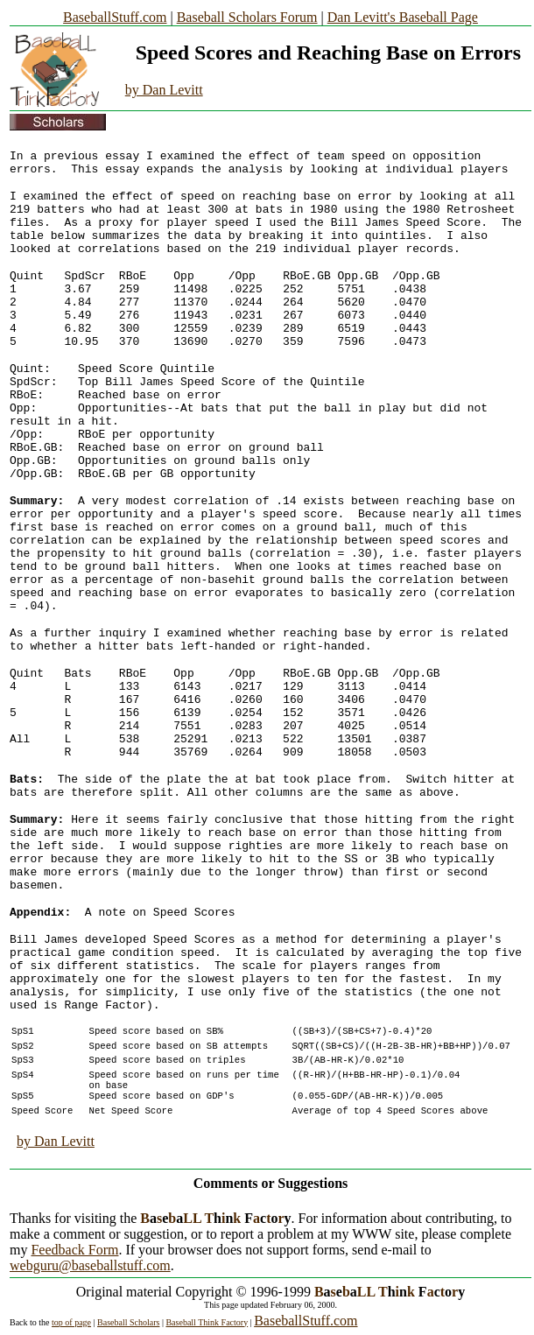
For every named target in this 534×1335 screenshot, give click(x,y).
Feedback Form (74, 1249)
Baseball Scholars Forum (247, 17)
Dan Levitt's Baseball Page (402, 17)
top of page (71, 1322)
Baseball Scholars (128, 1322)
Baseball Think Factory (206, 1322)
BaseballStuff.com (114, 17)
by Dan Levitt (164, 89)
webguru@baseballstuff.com (90, 1265)
